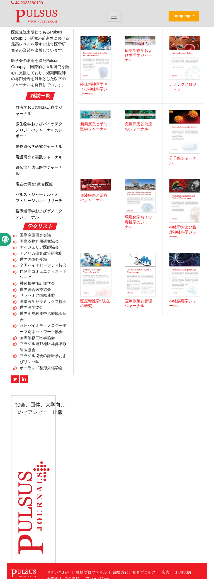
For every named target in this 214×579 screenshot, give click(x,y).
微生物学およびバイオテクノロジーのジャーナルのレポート (39, 130)
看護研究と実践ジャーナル (39, 157)
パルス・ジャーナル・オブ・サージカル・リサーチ (39, 197)
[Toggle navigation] (114, 16)
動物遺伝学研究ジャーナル (39, 146)
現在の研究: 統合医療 (34, 184)
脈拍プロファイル (91, 572)
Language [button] (181, 16)
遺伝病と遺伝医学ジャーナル (39, 170)
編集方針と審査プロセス (134, 572)
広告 (165, 572)
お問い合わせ (58, 572)
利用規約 (183, 572)
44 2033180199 (27, 3)
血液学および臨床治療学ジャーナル (39, 110)
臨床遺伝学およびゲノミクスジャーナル (39, 214)
